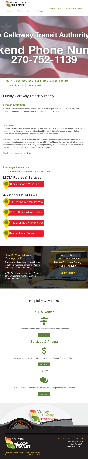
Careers (29, 11)
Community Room (15, 85)
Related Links (50, 81)
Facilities (63, 81)
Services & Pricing (31, 81)
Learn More (68, 272)
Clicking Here (44, 171)
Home (9, 11)
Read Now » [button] (44, 364)
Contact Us (42, 11)
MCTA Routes (13, 81)
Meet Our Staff (34, 85)
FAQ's (19, 11)
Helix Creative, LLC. (34, 454)
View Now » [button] (44, 335)
